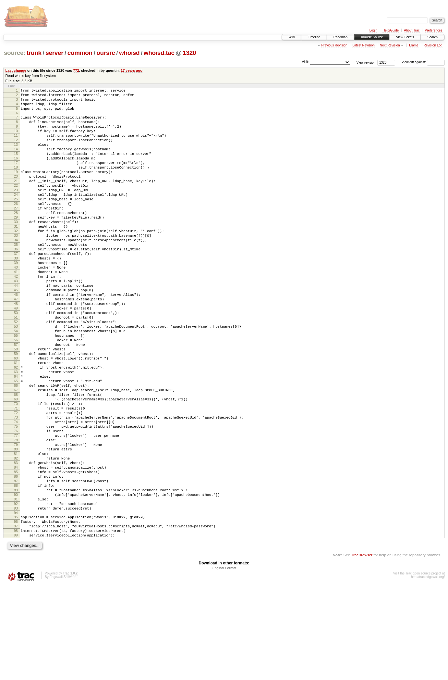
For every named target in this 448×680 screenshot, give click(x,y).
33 (16, 266)
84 (16, 547)
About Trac (411, 30)
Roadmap (340, 37)
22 (16, 205)
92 (16, 591)
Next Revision (390, 45)
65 (16, 442)
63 (16, 431)
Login (373, 30)
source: (14, 52)
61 (16, 420)
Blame (413, 45)
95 (16, 607)
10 (16, 139)
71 (16, 475)
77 (16, 508)
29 (16, 244)
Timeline (314, 37)
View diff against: (423, 62)
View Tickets (405, 37)
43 (16, 321)
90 (16, 580)
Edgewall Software (62, 671)
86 (16, 558)
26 (16, 227)
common (79, 52)
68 (16, 459)
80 (16, 525)
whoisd (129, 52)
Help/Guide (390, 30)
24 (16, 216)
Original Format (224, 662)
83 (16, 542)
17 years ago (131, 70)
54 (16, 382)
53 (16, 376)
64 (16, 437)
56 (16, 393)
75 (16, 497)
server (54, 52)
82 (16, 536)
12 (16, 150)
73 (16, 486)
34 (16, 271)
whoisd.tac (159, 52)
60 (16, 415)
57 (16, 398)
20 (16, 194)
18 (16, 183)
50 (16, 359)
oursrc (105, 52)
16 (16, 172)
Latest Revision (363, 45)
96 (16, 612)
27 (16, 232)
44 (16, 326)
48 (16, 348)
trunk (34, 52)
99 (16, 629)
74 (16, 492)
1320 (189, 52)
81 (16, 531)
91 (16, 586)
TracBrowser (361, 649)
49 (16, 354)
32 (16, 260)
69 (16, 464)
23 (16, 210)
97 (16, 618)
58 (16, 404)
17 (16, 177)
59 (16, 409)
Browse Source (372, 37)
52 (16, 370)
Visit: (305, 62)
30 (16, 249)
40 (16, 304)
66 (16, 448)
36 (16, 282)
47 (16, 343)
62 (16, 426)
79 (16, 520)
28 (16, 238)
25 (16, 221)
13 (16, 155)
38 (16, 293)
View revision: (367, 62)
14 (16, 161)
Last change (16, 70)
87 (16, 564)
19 (16, 188)
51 (16, 365)
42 (16, 315)
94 (16, 602)
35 (16, 277)
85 (16, 553)
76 (16, 503)
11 (16, 144)
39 (16, 299)
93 (16, 597)
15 (16, 166)
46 (16, 337)
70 (16, 470)
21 (16, 199)
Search (432, 37)
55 (16, 387)
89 (16, 575)
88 (16, 569)
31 (16, 255)
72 (16, 481)
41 (16, 310)
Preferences (433, 30)
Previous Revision (334, 45)
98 (16, 623)
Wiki (291, 37)
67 (16, 453)
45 (16, 332)
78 (16, 514)
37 (16, 288)
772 (76, 70)
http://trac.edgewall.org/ (428, 671)
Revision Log (433, 45)
